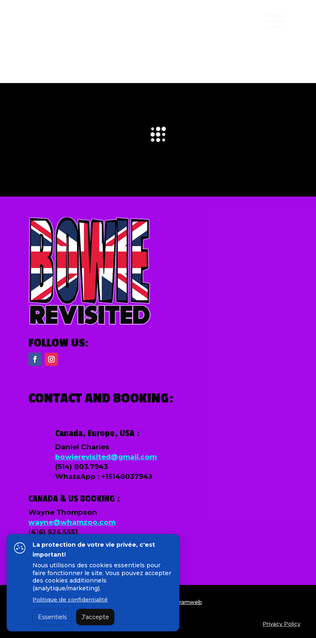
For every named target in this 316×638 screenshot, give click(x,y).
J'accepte (95, 617)
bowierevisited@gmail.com (106, 457)
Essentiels (52, 617)
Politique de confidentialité (70, 599)
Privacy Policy (281, 623)
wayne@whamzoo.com (72, 522)
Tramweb (188, 602)
